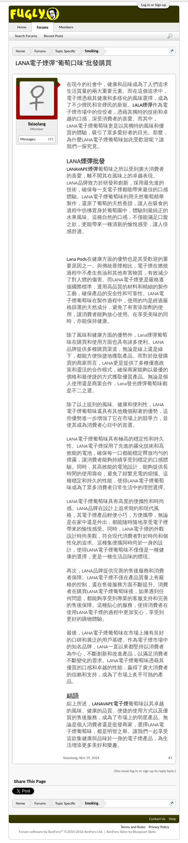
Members (66, 27)
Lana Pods (77, 259)
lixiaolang (37, 124)
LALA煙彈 (142, 105)
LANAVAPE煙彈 (82, 169)
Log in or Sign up (153, 5)
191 (50, 139)
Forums (42, 27)
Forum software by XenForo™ (61, 832)
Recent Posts (53, 36)
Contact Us (157, 819)
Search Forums (26, 36)
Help (172, 819)
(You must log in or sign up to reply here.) (145, 771)
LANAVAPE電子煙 (110, 704)
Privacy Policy (159, 827)
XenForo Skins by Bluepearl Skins (131, 832)
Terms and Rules (133, 827)
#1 (170, 758)
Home (21, 27)
